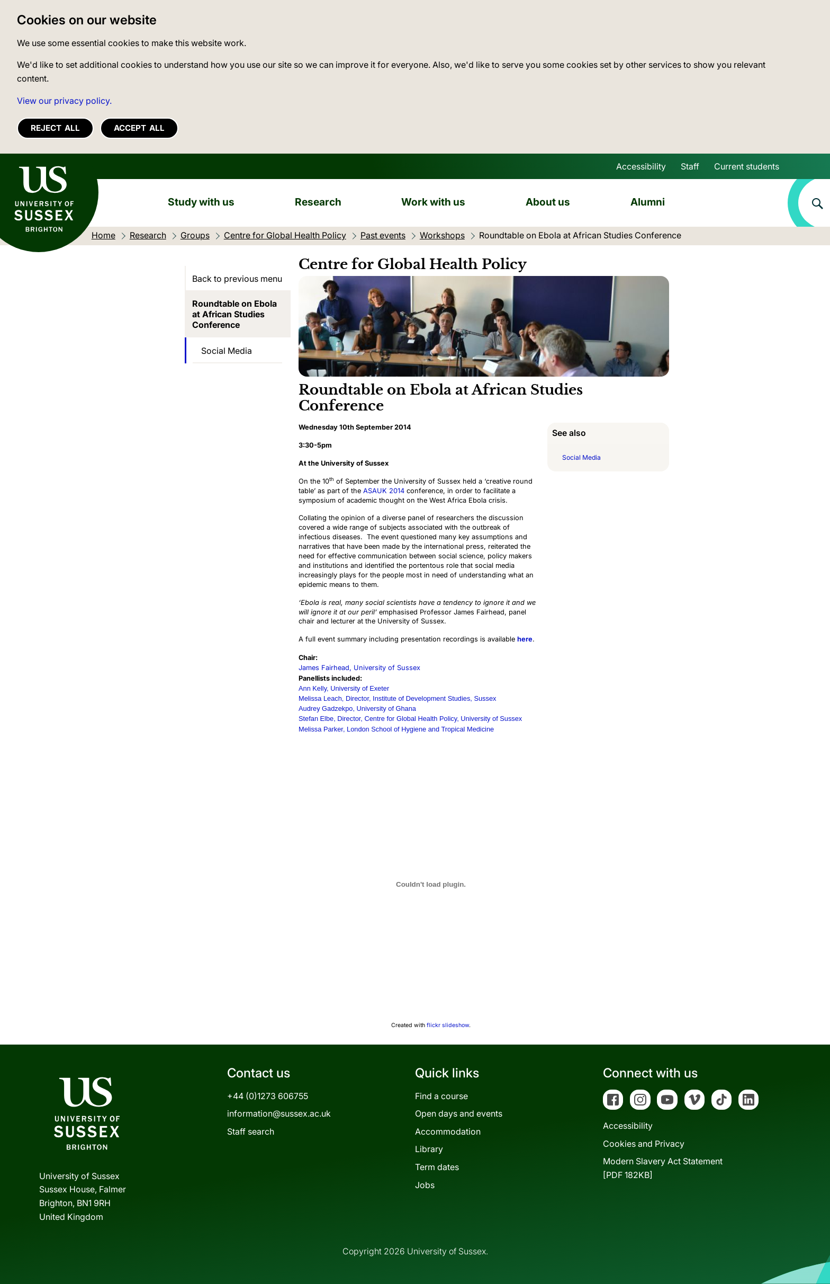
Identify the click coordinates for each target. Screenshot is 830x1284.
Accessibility (641, 166)
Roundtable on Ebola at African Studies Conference (234, 314)
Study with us (201, 201)
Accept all (139, 128)
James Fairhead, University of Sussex (359, 668)
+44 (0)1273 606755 (267, 1096)
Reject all (55, 128)
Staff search (250, 1131)
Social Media (226, 350)
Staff (690, 166)
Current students (746, 166)
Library (429, 1149)
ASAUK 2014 (383, 491)
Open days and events (458, 1113)
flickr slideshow (448, 1025)
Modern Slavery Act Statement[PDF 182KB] (663, 1168)
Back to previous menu (237, 278)
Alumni (647, 201)
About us (548, 201)
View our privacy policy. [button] (64, 100)
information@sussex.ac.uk (279, 1113)
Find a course (441, 1096)
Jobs (425, 1185)
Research (318, 201)
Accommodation (448, 1131)
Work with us (433, 201)
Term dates (437, 1167)
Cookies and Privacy (643, 1143)
